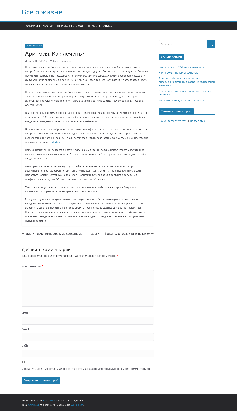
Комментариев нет (61, 61)
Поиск (211, 44)
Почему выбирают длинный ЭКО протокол (53, 25)
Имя (26, 313)
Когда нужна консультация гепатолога (181, 100)
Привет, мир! (198, 121)
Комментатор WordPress (173, 121)
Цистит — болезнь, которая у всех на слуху (122, 234)
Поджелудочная (34, 46)
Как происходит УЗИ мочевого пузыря (181, 67)
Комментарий (32, 266)
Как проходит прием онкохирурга (178, 72)
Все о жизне (42, 12)
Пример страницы (100, 25)
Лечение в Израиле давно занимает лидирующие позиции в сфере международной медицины (187, 82)
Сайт (25, 346)
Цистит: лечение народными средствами (52, 234)
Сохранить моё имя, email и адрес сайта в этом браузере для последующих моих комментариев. (86, 369)
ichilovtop (54, 142)
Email (26, 329)
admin (31, 61)
